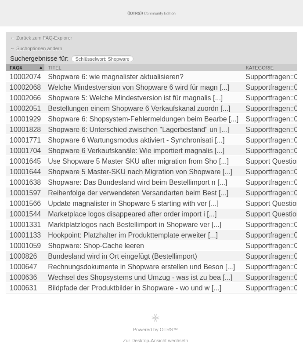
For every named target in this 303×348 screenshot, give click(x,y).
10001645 (25, 161)
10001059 (25, 245)
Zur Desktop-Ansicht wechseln (155, 340)
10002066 (25, 98)
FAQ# (16, 67)
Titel (54, 67)
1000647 (23, 267)
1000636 (23, 277)
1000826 (23, 256)
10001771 (25, 140)
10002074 (25, 77)
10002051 (25, 108)
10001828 (25, 129)
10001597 (25, 193)
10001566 (25, 203)
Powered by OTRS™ (155, 322)
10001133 (25, 235)
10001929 (25, 119)
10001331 (25, 224)
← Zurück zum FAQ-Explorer (41, 37)
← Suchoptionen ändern (36, 48)
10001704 (25, 150)
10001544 (25, 214)
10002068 (25, 87)
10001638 (25, 182)
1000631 (23, 288)
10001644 (25, 172)
